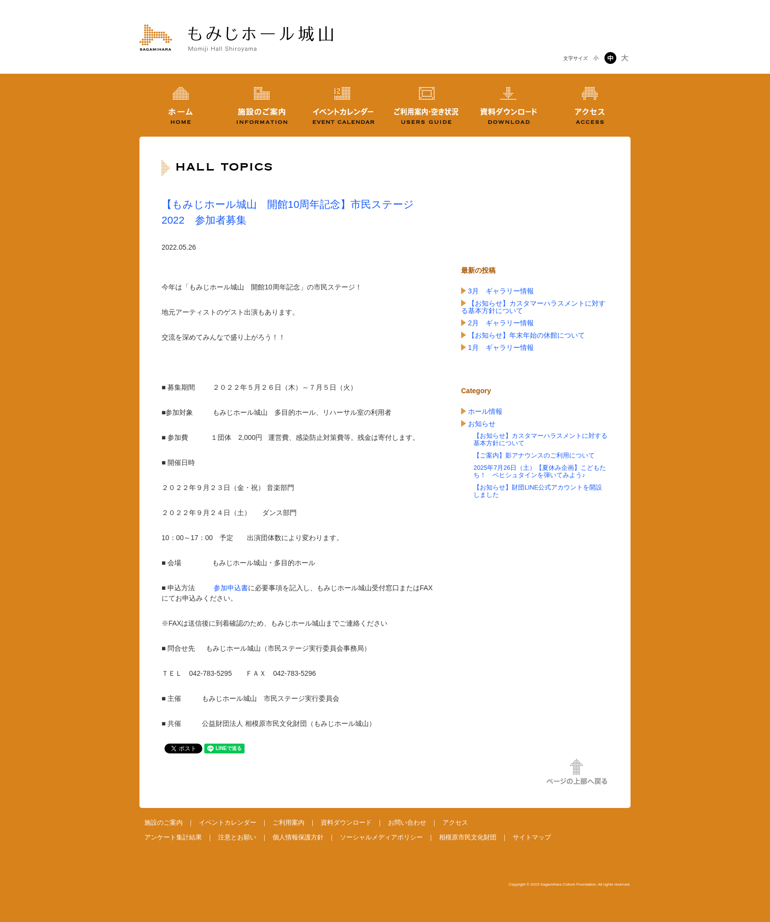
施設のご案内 (163, 822)
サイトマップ (532, 837)
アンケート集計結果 (173, 837)
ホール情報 (485, 411)
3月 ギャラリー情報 (501, 291)
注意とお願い (237, 837)
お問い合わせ (407, 822)
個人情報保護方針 (298, 837)
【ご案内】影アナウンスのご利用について (534, 455)
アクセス (455, 822)
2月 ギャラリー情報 (501, 323)
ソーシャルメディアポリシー (381, 837)
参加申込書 (231, 588)
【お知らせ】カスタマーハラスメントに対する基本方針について (533, 307)
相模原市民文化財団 (467, 837)
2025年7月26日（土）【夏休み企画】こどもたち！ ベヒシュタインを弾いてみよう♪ (539, 471)
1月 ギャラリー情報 (501, 347)
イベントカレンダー (227, 822)
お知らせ (481, 424)
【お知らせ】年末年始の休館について (526, 335)
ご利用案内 (288, 822)
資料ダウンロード (346, 822)
